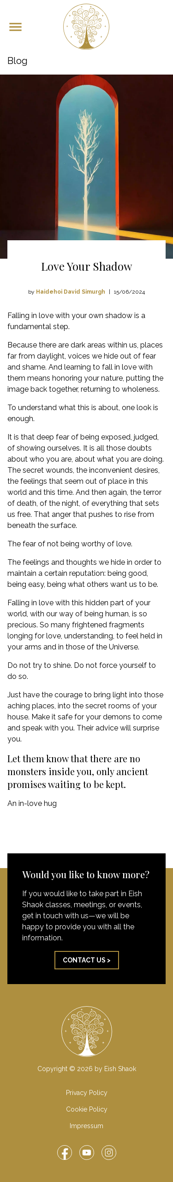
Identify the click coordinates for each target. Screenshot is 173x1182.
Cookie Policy (86, 1109)
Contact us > (87, 960)
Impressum (86, 1126)
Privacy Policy (86, 1092)
